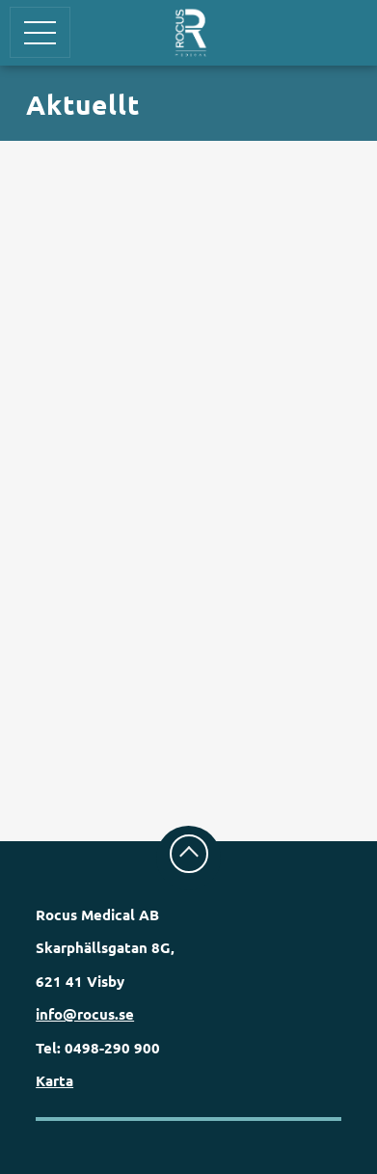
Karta (54, 1080)
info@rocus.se (85, 1014)
